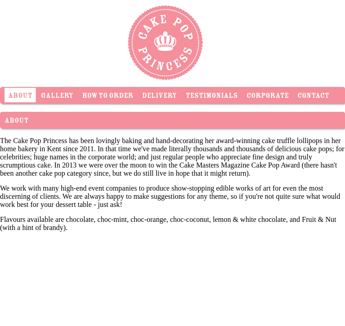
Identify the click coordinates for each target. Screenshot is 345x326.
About (20, 96)
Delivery (159, 96)
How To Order (107, 96)
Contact (313, 96)
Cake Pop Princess (163, 41)
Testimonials (212, 96)
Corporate (267, 96)
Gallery (57, 96)
